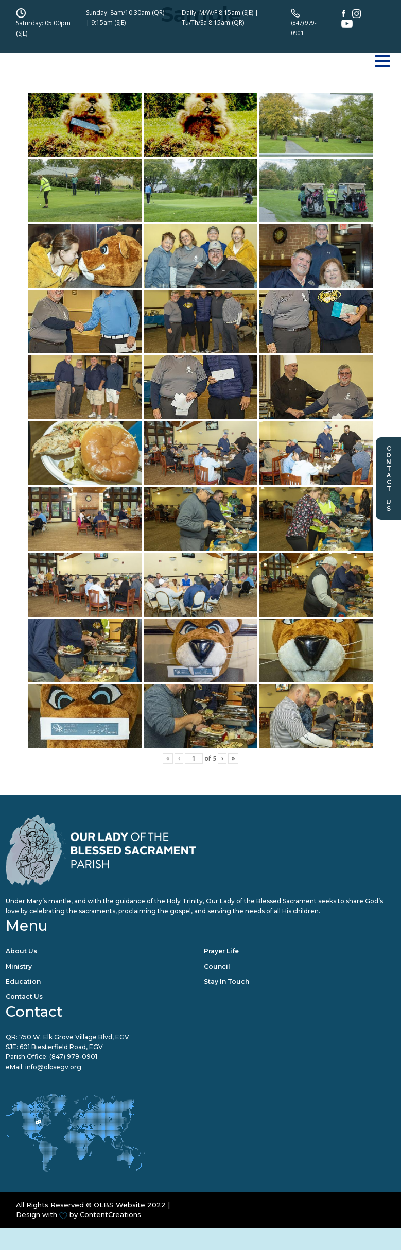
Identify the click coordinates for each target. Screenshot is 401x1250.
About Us (21, 951)
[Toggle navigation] (383, 77)
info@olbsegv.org (53, 1068)
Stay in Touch (226, 982)
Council (217, 967)
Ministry (19, 967)
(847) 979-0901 (73, 1058)
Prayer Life (221, 951)
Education (23, 982)
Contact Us (388, 478)
